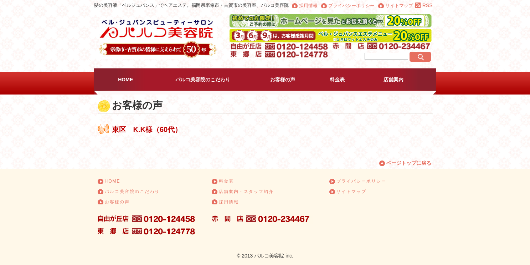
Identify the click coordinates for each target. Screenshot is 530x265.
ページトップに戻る (408, 163)
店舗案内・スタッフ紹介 (246, 191)
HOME (125, 79)
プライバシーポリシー (351, 5)
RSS (427, 5)
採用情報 (308, 5)
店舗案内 (393, 79)
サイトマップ (399, 5)
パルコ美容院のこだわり (202, 79)
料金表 (337, 79)
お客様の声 (282, 79)
